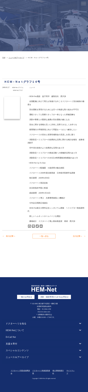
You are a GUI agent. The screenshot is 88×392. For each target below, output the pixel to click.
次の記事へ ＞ (79, 236)
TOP (3, 58)
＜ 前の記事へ (8, 236)
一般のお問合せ (25, 297)
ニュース (32, 87)
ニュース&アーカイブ (16, 58)
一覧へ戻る (44, 236)
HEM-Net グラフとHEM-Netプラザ (17, 89)
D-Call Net (11, 337)
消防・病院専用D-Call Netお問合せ (54, 297)
